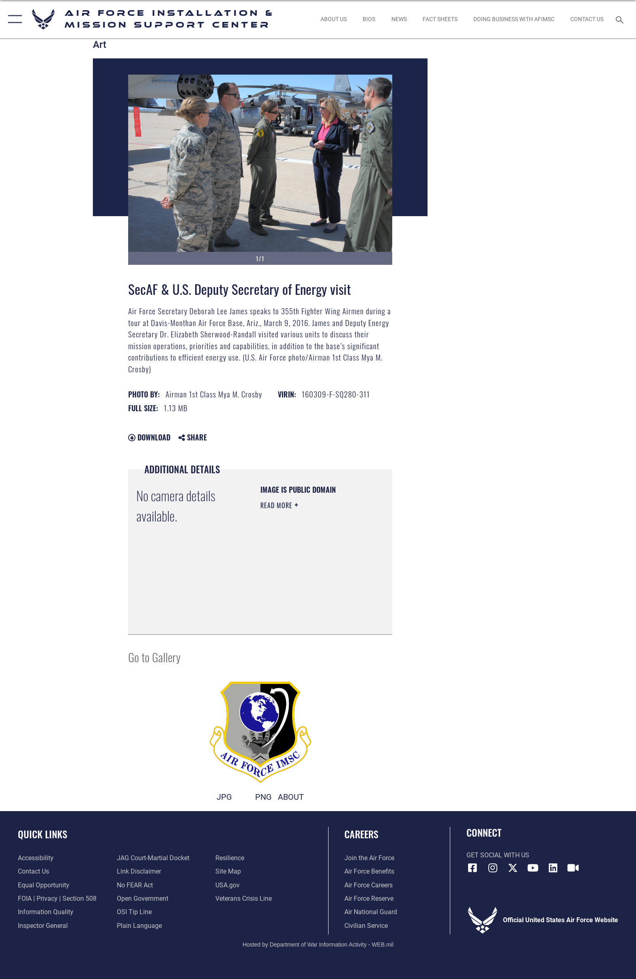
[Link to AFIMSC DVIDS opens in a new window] (573, 868)
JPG (224, 797)
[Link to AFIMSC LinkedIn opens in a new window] (553, 868)
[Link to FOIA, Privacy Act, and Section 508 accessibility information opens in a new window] (57, 898)
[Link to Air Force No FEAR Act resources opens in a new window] (135, 885)
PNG (263, 797)
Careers (361, 834)
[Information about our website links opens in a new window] (139, 871)
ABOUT (291, 797)
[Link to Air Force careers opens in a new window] (368, 885)
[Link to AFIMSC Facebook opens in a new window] (472, 868)
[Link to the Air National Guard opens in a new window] (370, 912)
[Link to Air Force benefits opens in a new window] (369, 871)
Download (149, 437)
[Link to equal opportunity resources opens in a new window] (43, 885)
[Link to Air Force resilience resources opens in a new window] (229, 858)
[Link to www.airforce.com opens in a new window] (369, 858)
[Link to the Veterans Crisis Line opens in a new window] (243, 898)
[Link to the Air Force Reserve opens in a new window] (368, 898)
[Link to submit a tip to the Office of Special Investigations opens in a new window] (134, 912)
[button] (13, 19)
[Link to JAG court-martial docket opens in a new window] (153, 858)
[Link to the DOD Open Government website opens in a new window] (142, 898)
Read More (277, 505)
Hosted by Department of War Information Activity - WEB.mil (318, 944)
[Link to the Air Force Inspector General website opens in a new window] (43, 926)
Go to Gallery (154, 657)
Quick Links (42, 834)
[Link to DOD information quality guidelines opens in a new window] (45, 912)
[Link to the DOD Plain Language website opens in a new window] (139, 926)
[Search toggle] (621, 19)
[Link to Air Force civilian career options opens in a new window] (366, 926)
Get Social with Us (497, 855)
